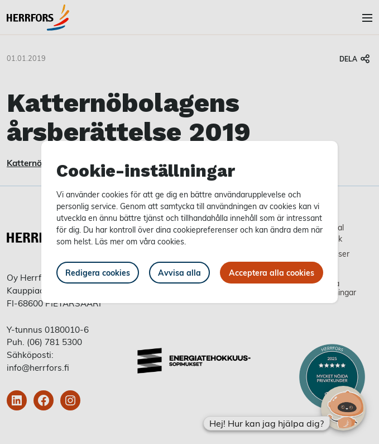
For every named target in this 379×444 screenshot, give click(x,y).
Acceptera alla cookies (271, 272)
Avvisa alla (179, 272)
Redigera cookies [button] (97, 272)
